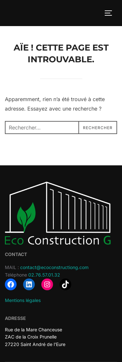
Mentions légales (23, 300)
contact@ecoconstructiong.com (54, 267)
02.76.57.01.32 (44, 275)
